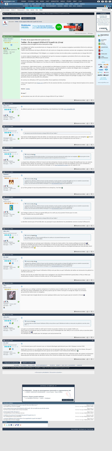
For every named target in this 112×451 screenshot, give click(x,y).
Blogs (42, 1)
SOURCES (60, 6)
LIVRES (43, 6)
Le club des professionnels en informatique (21, 13)
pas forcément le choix (61, 165)
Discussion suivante (55, 372)
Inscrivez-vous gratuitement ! (33, 7)
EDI (53, 4)
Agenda (32, 9)
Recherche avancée (106, 9)
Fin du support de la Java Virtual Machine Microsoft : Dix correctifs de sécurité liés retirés (26, 408)
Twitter (28, 89)
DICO (74, 6)
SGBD (66, 4)
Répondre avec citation (79, 100)
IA (29, 4)
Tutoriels (31, 1)
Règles (41, 9)
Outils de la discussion (80, 33)
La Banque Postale (32, 398)
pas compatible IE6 (69, 109)
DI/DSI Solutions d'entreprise (16, 4)
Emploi (62, 1)
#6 (93, 197)
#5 (93, 172)
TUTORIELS (25, 6)
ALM (33, 4)
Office (71, 4)
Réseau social (21, 9)
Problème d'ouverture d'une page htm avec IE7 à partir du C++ (19, 415)
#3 (93, 126)
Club (79, 1)
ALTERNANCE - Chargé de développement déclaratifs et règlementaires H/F (47, 390)
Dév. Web (48, 4)
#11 (93, 340)
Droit (75, 1)
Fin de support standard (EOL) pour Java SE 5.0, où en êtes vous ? (20, 405)
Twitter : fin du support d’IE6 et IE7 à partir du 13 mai (28, 21)
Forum (6, 13)
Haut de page (90, 429)
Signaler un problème (28, 18)
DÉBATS (66, 6)
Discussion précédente (42, 372)
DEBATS (58, 365)
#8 (93, 254)
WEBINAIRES (36, 6)
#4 (93, 147)
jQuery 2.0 (40, 83)
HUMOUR (79, 6)
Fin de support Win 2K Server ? (11, 412)
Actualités (37, 13)
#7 (93, 228)
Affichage (90, 33)
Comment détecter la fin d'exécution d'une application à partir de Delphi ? (22, 418)
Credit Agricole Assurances (35, 392)
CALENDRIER (71, 365)
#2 (93, 103)
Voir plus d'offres (68, 400)
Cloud (26, 4)
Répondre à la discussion (11, 18)
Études (68, 1)
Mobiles (76, 4)
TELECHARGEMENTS (41, 365)
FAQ (37, 1)
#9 (93, 283)
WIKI (70, 6)
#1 (93, 36)
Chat (47, 1)
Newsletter (55, 1)
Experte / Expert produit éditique (33, 396)
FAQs (29, 365)
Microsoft (38, 4)
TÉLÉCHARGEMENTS (51, 6)
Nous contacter (74, 429)
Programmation (59, 4)
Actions (12, 9)
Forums (23, 1)
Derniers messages (5, 9)
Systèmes (82, 4)
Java (43, 4)
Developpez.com (83, 429)
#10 (93, 314)
